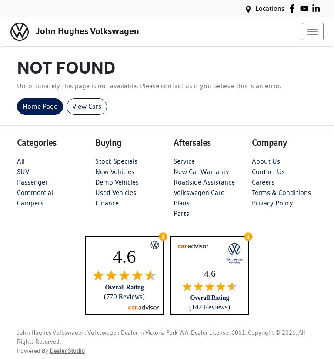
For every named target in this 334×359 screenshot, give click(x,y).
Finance (107, 203)
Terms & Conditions (281, 192)
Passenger (32, 182)
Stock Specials (116, 161)
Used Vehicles (115, 192)
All (21, 161)
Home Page (40, 106)
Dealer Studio (67, 350)
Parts (181, 213)
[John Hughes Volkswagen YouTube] (306, 8)
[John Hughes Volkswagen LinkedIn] (318, 8)
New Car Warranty (201, 172)
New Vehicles (114, 172)
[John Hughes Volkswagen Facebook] (294, 8)
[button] (313, 31)
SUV (23, 172)
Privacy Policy (272, 203)
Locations (269, 8)
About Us (266, 161)
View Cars (86, 106)
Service (184, 161)
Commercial (35, 192)
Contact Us (268, 172)
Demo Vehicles (117, 182)
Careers (263, 182)
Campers (30, 203)
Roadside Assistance (204, 182)
